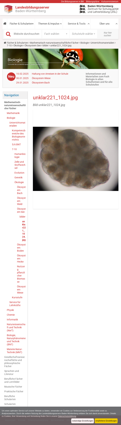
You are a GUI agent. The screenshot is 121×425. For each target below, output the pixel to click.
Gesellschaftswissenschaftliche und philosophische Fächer (14, 362)
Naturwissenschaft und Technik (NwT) (16, 327)
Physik (10, 310)
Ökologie (18, 45)
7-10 (9, 45)
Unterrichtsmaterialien (102, 42)
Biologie (84, 42)
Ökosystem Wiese (41, 78)
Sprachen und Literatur (11, 372)
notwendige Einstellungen (82, 421)
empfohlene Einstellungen (106, 421)
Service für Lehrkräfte (14, 304)
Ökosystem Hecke (21, 258)
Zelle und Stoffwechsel (19, 164)
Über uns (105, 23)
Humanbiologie (20, 155)
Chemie (11, 314)
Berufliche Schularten (10, 398)
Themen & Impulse (48, 23)
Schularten (10, 404)
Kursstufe (17, 297)
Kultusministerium (109, 1)
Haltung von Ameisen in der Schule (50, 73)
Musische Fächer (13, 386)
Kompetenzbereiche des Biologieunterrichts (18, 135)
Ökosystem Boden (21, 247)
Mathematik (13, 113)
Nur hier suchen (108, 34)
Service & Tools (77, 23)
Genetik (18, 177)
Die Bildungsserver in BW (72, 1)
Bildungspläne (92, 1)
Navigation (11, 95)
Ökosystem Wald (21, 201)
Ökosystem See (33, 45)
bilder (45, 45)
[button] (5, 23)
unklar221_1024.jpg (24, 230)
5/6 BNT (16, 144)
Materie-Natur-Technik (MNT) (14, 351)
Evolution (19, 172)
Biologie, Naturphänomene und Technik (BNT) (16, 340)
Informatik (12, 319)
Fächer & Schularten (21, 23)
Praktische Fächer (13, 391)
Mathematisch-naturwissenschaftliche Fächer (54, 42)
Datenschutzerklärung (67, 416)
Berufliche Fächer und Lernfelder (13, 380)
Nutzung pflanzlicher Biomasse (21, 274)
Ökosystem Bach (41, 82)
